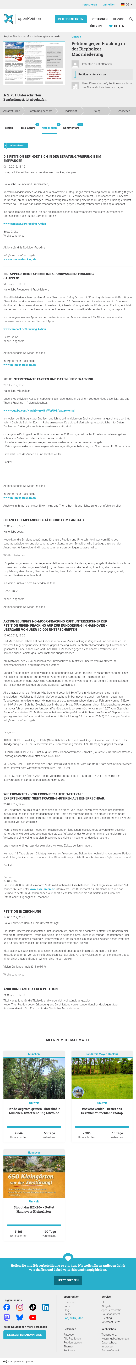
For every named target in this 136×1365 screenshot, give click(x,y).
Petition (8, 127)
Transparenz (109, 1334)
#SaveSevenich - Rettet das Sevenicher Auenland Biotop (102, 1111)
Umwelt (76, 36)
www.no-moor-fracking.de (19, 259)
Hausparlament (110, 1314)
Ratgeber (69, 1334)
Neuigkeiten (49, 126)
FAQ (103, 1302)
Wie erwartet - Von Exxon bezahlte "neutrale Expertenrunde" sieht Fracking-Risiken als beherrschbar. (54, 796)
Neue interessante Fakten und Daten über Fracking (48, 379)
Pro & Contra (27, 126)
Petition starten (70, 19)
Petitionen (100, 19)
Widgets (106, 1306)
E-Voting (106, 1318)
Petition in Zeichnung (22, 912)
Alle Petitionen (72, 1338)
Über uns (69, 1302)
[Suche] (131, 19)
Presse (68, 1314)
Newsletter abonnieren (24, 1334)
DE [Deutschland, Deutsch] (125, 4)
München (34, 1054)
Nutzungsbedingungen (115, 1338)
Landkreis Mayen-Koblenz (102, 1054)
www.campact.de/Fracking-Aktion (24, 223)
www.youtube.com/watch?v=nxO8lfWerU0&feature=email (39, 410)
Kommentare (71, 126)
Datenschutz (109, 1342)
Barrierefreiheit (110, 1350)
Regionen (69, 1350)
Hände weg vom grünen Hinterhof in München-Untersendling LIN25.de (34, 1111)
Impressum (108, 1346)
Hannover (34, 1152)
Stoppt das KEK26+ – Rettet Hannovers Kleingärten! (34, 1209)
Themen (69, 1346)
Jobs (67, 1306)
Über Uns (96, 26)
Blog (66, 1310)
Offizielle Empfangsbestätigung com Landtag (43, 520)
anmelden (109, 4)
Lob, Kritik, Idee (73, 1318)
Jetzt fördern (68, 1280)
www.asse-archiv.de (42, 889)
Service (118, 19)
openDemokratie (111, 1310)
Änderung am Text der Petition (30, 989)
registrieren (90, 4)
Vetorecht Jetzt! (110, 1322)
